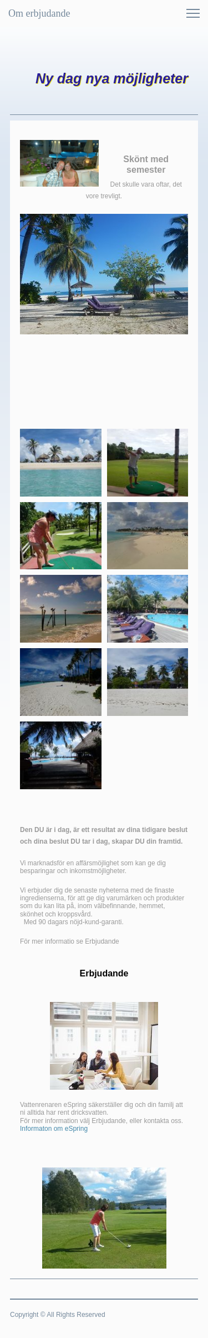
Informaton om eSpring (54, 1128)
